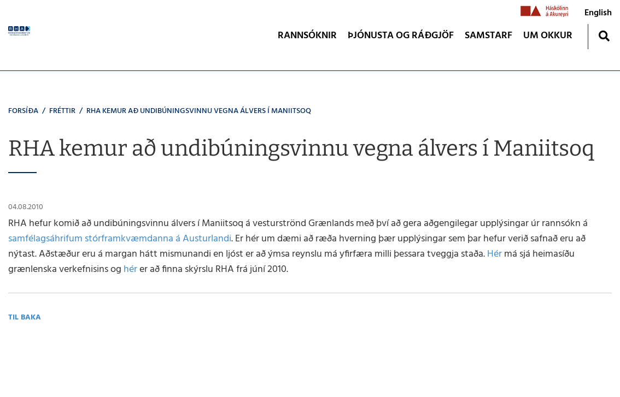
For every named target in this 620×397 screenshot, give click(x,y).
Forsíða (23, 111)
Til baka (24, 317)
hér (130, 269)
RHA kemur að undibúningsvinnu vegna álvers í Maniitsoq (198, 111)
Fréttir (62, 111)
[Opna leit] (604, 36)
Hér (494, 254)
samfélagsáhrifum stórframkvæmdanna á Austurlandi (119, 239)
